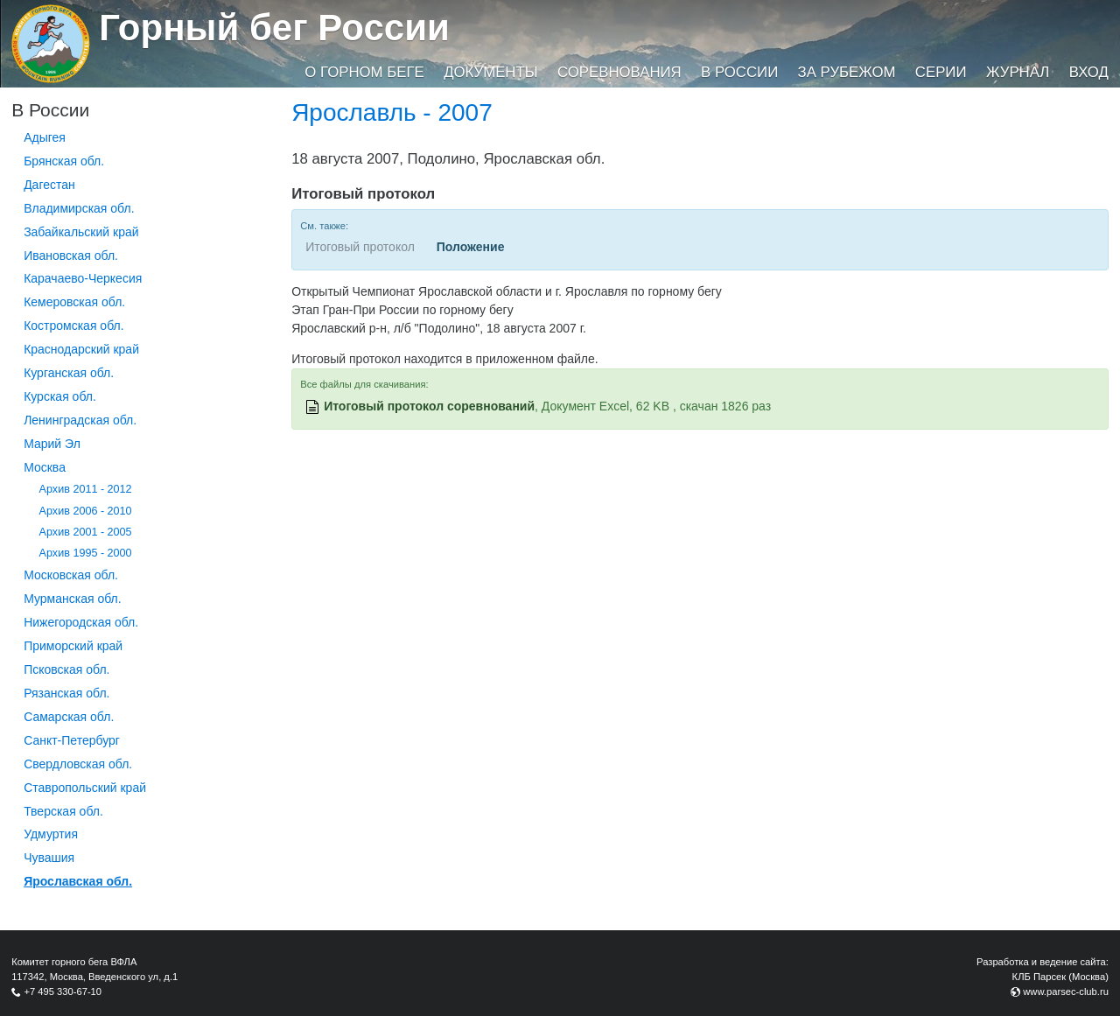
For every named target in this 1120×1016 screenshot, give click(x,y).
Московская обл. (71, 575)
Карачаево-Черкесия (83, 278)
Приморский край (73, 646)
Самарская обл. (69, 717)
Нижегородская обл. (81, 622)
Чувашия (49, 858)
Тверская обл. (63, 811)
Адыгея (45, 137)
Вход (1089, 72)
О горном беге (364, 72)
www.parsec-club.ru (1066, 991)
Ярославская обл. (78, 881)
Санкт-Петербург (72, 740)
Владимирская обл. (79, 208)
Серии (941, 72)
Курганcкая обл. (69, 373)
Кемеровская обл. (74, 302)
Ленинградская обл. (80, 420)
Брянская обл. (64, 161)
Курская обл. (60, 396)
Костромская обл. (73, 326)
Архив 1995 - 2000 (85, 553)
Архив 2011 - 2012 (85, 489)
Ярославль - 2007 (392, 112)
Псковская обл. (66, 669)
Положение (471, 247)
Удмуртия (51, 834)
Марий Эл (52, 444)
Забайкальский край (81, 232)
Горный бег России (274, 27)
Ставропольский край (85, 788)
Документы (490, 72)
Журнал (1017, 72)
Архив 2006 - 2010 (85, 511)
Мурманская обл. (73, 599)
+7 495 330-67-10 (63, 991)
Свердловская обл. (78, 764)
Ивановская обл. (71, 256)
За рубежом (847, 72)
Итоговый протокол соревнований (429, 406)
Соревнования (619, 72)
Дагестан (49, 185)
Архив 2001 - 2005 (85, 532)
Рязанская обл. (66, 693)
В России (739, 72)
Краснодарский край (81, 349)
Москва (45, 467)
